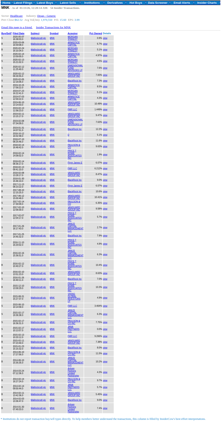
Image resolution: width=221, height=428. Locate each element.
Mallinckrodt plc (38, 38)
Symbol (54, 33)
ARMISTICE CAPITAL (74, 43)
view (105, 38)
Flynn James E (75, 163)
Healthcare (16, 15)
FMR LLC (72, 109)
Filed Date (19, 33)
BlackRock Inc (75, 81)
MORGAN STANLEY (73, 38)
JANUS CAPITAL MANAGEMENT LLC (76, 227)
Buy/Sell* (6, 33)
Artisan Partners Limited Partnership (73, 372)
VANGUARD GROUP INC (74, 74)
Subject (35, 33)
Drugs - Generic (46, 15)
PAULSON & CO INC (74, 322)
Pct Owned (95, 33)
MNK (52, 38)
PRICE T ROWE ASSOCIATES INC (75, 154)
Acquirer (73, 33)
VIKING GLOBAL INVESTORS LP (74, 297)
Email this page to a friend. (17, 27)
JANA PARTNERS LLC (74, 329)
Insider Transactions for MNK (53, 27)
